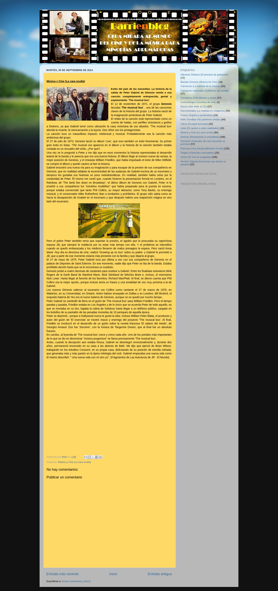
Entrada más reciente (62, 574)
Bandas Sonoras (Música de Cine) (199, 82)
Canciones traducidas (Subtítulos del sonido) (205, 90)
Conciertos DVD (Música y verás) (198, 98)
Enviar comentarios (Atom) (76, 581)
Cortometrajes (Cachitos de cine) (198, 102)
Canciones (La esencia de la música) (200, 86)
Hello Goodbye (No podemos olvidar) (200, 119)
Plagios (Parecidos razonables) (197, 152)
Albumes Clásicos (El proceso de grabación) (204, 74)
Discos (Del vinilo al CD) (194, 106)
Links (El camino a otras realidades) (200, 128)
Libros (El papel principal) (194, 124)
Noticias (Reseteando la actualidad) (200, 137)
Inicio (113, 574)
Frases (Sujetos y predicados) (197, 115)
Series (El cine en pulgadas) (196, 157)
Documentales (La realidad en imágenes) (203, 110)
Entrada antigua (160, 574)
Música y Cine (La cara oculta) (74, 462)
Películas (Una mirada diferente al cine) (202, 148)
